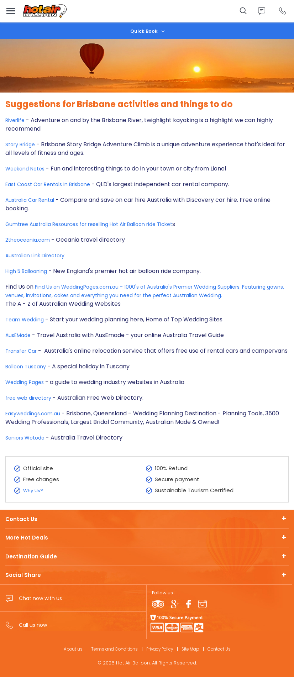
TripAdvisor (158, 621)
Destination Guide (31, 573)
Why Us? (34, 507)
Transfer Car (24, 359)
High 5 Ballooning (29, 271)
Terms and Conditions (110, 665)
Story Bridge (22, 144)
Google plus (175, 621)
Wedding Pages (26, 399)
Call (282, 11)
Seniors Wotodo (27, 455)
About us (66, 665)
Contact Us (21, 536)
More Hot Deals (26, 554)
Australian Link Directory (39, 255)
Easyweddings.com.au (35, 430)
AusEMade (19, 344)
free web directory (32, 415)
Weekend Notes (27, 168)
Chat (261, 11)
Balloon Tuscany (28, 383)
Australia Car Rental (33, 200)
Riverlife (16, 120)
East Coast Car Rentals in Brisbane (53, 184)
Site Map (194, 665)
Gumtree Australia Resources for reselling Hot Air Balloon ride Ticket (100, 224)
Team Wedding (26, 328)
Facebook (188, 621)
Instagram (202, 621)
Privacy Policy (160, 665)
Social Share (23, 592)
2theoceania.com (29, 240)
